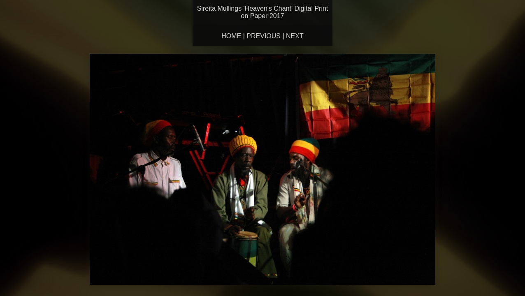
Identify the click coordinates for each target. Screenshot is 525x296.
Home (231, 35)
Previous (263, 35)
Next (295, 35)
